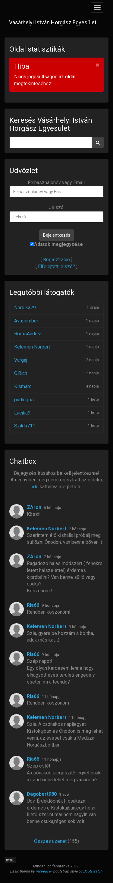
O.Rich (20, 373)
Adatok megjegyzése (56, 244)
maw (10, 860)
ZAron (34, 507)
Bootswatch (92, 871)
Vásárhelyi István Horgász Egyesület (52, 22)
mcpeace (43, 871)
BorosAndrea (28, 334)
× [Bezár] (97, 65)
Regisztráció (56, 259)
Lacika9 (22, 413)
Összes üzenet (50, 841)
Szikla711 (24, 426)
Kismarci (23, 386)
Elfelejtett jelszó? (56, 266)
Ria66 (33, 605)
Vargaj (20, 360)
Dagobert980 (42, 794)
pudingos (24, 400)
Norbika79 (25, 307)
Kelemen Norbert (32, 347)
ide (35, 486)
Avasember (26, 321)
